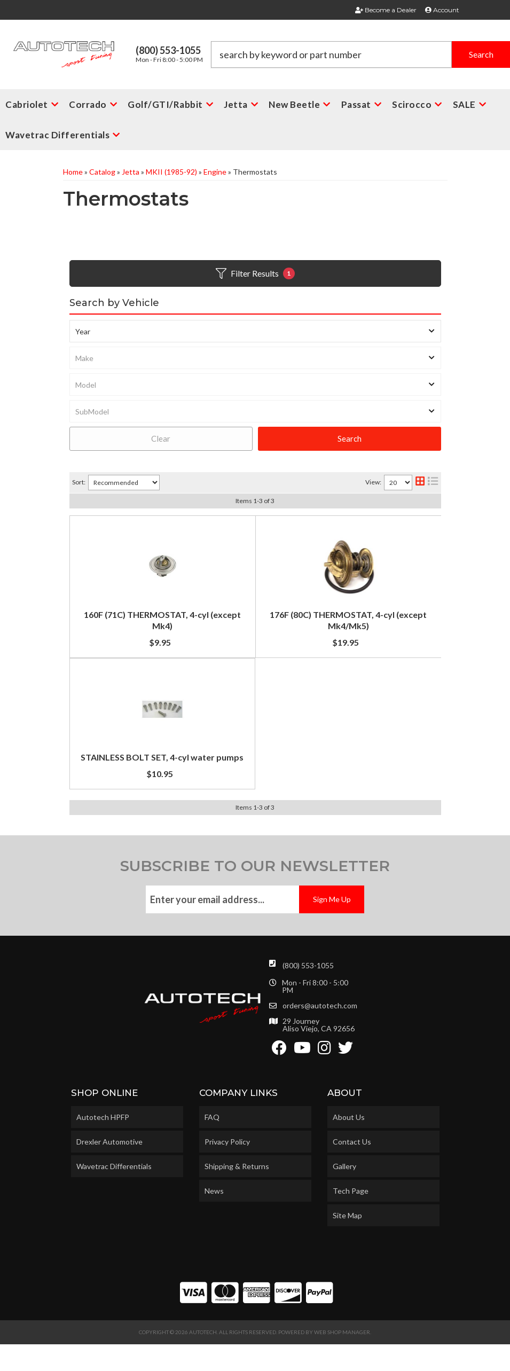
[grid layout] (420, 482)
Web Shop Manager (342, 1332)
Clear (160, 438)
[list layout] (433, 482)
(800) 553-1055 (308, 965)
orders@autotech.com (320, 1005)
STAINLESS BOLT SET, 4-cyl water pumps (162, 757)
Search (350, 438)
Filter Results (255, 273)
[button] (360, 54)
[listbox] (255, 331)
